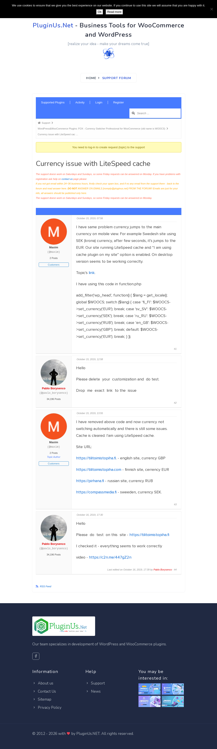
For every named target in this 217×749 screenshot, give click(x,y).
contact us (67, 179)
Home (91, 78)
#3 (175, 504)
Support (95, 683)
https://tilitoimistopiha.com (98, 469)
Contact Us (44, 691)
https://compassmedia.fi (96, 492)
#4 (175, 569)
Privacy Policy (46, 707)
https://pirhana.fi (90, 480)
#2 (175, 402)
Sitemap (41, 699)
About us (42, 683)
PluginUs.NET (88, 733)
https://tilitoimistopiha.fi (96, 458)
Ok (100, 11)
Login (98, 102)
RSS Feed (45, 586)
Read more (114, 11)
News (93, 691)
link (92, 272)
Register (118, 102)
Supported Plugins (53, 102)
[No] (211, 9)
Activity (79, 102)
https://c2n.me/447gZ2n (110, 557)
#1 (175, 349)
